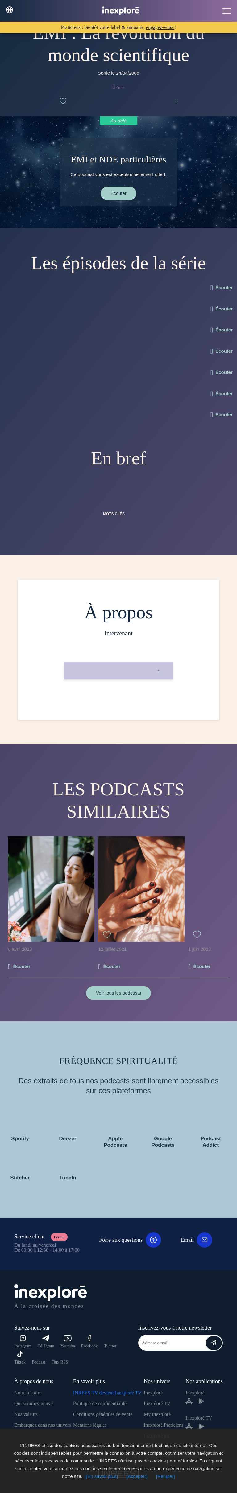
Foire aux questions (130, 1240)
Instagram (22, 1341)
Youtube (67, 1341)
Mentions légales (90, 1425)
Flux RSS (59, 1362)
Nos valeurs (26, 1414)
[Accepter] (137, 1476)
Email (196, 1240)
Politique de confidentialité (100, 1403)
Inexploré (153, 1392)
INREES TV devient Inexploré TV (107, 1392)
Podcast (38, 1362)
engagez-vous (160, 27)
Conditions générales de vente (102, 1414)
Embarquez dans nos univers (42, 1425)
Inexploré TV (157, 1403)
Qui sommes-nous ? (33, 1403)
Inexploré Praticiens (163, 1425)
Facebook (89, 1341)
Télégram (46, 1341)
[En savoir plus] (102, 1476)
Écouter (118, 193)
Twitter (110, 1346)
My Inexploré (157, 1414)
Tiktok (20, 1357)
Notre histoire (27, 1392)
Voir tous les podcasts (118, 992)
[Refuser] (165, 1476)
